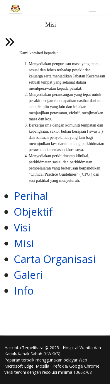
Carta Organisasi (55, 259)
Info (24, 290)
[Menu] (92, 9)
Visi (22, 227)
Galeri (28, 275)
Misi (24, 243)
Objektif (33, 212)
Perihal (31, 196)
